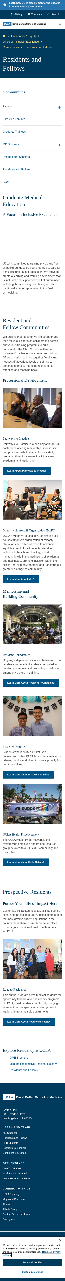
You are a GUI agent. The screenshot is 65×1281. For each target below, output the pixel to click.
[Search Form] (53, 14)
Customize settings (32, 1272)
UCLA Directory (11, 1194)
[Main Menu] (60, 24)
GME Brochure (19, 1057)
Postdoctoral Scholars (14, 1147)
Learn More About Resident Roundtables (30, 682)
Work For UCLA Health (15, 1173)
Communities (11, 47)
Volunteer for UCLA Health (17, 1178)
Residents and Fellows (24, 1070)
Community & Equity (23, 36)
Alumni (6, 1204)
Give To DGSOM (12, 1168)
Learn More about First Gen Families (28, 774)
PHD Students (10, 1142)
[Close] (60, 1240)
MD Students (10, 1132)
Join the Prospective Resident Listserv (33, 1063)
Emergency (9, 1219)
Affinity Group (10, 1209)
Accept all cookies (33, 1262)
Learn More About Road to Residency (28, 1021)
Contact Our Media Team (16, 1214)
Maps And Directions (14, 1199)
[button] (35, 14)
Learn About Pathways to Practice (26, 470)
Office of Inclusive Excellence (21, 41)
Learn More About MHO (20, 579)
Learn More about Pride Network (26, 862)
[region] (32, 1257)
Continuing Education (14, 1153)
